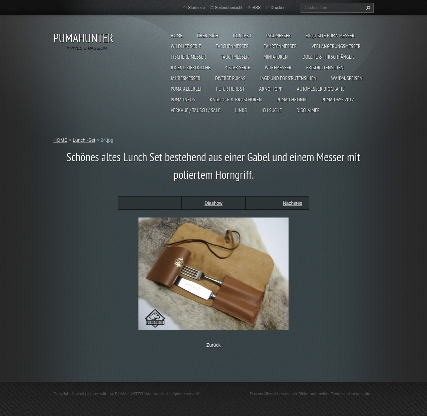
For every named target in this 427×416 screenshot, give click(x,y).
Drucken (278, 7)
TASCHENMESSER (232, 46)
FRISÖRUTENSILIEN (325, 67)
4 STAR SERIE (237, 67)
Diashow (213, 203)
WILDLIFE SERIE (186, 46)
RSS (257, 7)
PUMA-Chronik (292, 99)
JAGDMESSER (278, 35)
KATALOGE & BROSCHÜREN (236, 99)
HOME (176, 35)
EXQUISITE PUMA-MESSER (330, 35)
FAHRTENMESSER (280, 46)
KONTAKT (242, 35)
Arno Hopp (270, 88)
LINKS (241, 110)
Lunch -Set (84, 140)
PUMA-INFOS (183, 99)
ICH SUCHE (272, 110)
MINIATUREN (276, 56)
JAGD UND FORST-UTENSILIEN (288, 78)
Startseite (196, 7)
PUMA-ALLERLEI (186, 88)
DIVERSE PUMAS (230, 78)
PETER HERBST (230, 88)
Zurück (213, 345)
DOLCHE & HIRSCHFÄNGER (328, 56)
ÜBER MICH (208, 35)
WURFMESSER (278, 67)
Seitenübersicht (229, 7)
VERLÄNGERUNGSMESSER (336, 46)
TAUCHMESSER (235, 56)
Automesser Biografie (321, 88)
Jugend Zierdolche (190, 67)
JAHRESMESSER (185, 78)
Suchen (367, 8)
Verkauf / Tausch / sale (196, 110)
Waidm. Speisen (347, 78)
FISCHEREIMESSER (188, 56)
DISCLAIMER (308, 110)
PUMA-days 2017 (338, 99)
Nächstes (292, 203)
